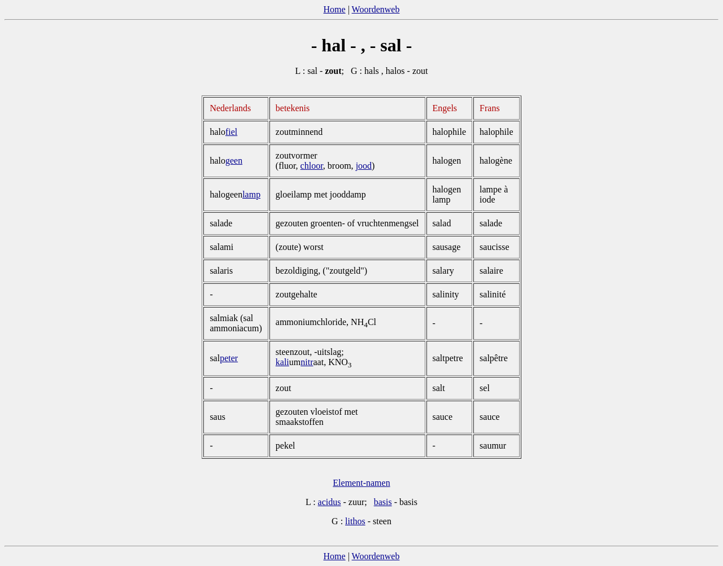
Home (335, 9)
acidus (329, 502)
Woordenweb (376, 9)
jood (364, 165)
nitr (306, 362)
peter (229, 358)
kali (282, 362)
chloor (311, 165)
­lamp (251, 194)
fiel (231, 132)
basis (383, 502)
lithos (355, 521)
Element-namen (361, 483)
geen (233, 160)
